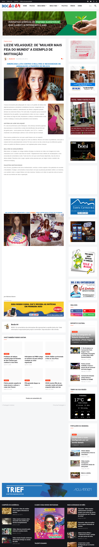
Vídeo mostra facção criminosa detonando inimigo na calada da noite (22, 539)
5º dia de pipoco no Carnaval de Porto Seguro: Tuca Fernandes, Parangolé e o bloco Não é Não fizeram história (88, 352)
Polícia (32, 6)
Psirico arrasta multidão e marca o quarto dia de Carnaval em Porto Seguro (88, 366)
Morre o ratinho (86, 473)
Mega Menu (41, 6)
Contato (16, 1)
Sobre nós (9, 1)
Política (65, 6)
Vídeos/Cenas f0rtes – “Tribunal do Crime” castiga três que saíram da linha (86, 534)
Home (3, 1)
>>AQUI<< (33, 212)
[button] (90, 6)
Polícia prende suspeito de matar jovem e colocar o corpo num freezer (12, 385)
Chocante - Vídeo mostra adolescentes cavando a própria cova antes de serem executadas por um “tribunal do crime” (86, 512)
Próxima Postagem (58, 405)
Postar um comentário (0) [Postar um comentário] (34, 398)
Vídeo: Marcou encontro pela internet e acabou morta (21, 530)
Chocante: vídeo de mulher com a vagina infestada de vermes (21, 510)
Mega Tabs (53, 6)
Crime (80, 6)
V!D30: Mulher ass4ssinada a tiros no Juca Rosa (54, 357)
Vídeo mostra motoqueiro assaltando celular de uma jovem (87, 463)
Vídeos (72, 6)
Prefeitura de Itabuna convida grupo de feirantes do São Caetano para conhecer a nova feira (12, 359)
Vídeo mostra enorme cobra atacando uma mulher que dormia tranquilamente (21, 520)
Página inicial (8, 41)
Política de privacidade (26, 1)
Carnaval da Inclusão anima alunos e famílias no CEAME (87, 377)
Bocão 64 (14, 324)
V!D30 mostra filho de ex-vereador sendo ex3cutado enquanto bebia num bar (53, 385)
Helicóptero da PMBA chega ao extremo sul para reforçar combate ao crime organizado (34, 359)
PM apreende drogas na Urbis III (32, 384)
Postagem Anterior (8, 405)
